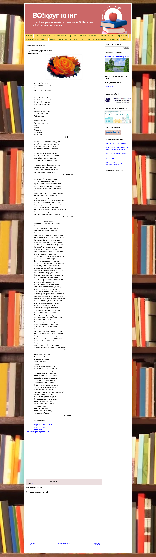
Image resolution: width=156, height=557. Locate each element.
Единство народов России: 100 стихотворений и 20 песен (117, 148)
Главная (29, 36)
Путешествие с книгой (107, 36)
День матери (39, 429)
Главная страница (63, 544)
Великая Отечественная (88, 36)
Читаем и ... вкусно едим (58, 39)
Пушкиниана (122, 36)
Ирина (39, 481)
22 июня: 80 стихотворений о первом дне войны (116, 164)
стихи (33, 483)
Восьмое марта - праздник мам (38, 432)
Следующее (31, 544)
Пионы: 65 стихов (112, 159)
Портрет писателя (59, 36)
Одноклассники (111, 89)
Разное (123, 39)
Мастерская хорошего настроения (94, 39)
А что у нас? (74, 39)
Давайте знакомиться (42, 36)
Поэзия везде (113, 39)
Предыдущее (96, 544)
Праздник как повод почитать (36, 39)
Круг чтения (73, 36)
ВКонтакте (110, 86)
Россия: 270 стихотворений (117, 57)
